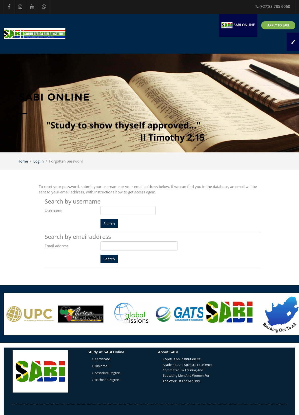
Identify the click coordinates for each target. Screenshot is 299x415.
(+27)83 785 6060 (273, 6)
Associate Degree (107, 373)
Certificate (102, 359)
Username (53, 210)
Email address (56, 245)
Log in (38, 161)
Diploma (101, 366)
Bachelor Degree (107, 379)
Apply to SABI (278, 25)
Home (23, 161)
